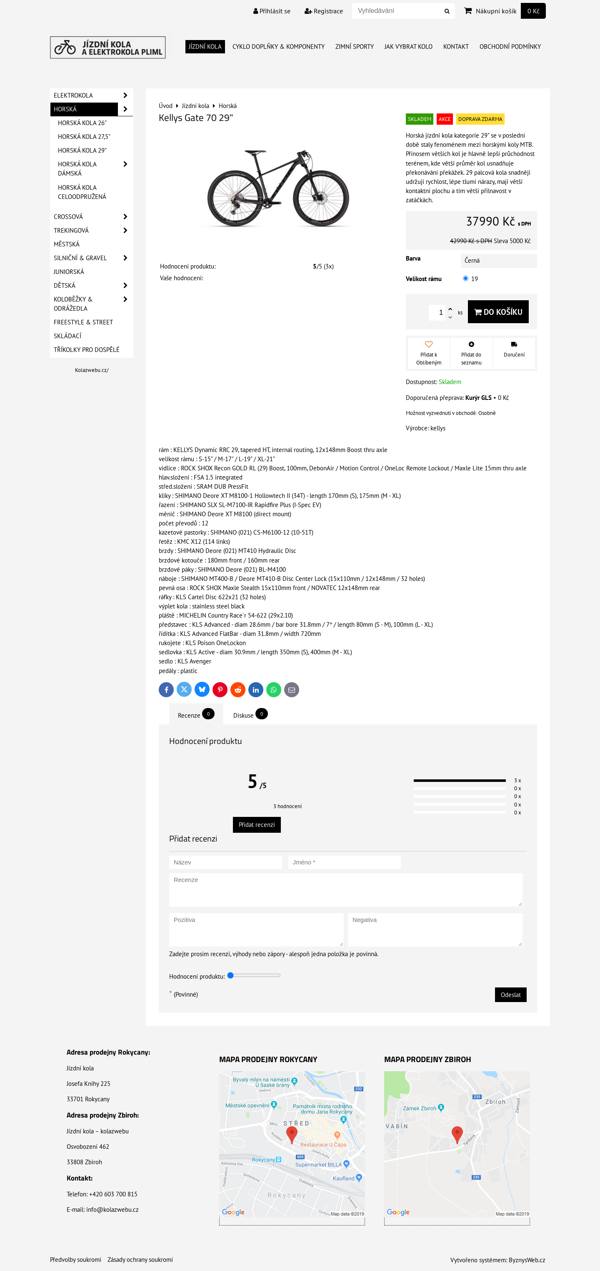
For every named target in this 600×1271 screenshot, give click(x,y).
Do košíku (498, 311)
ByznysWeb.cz (527, 1260)
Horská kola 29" (82, 150)
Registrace (324, 11)
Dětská (93, 285)
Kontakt (456, 46)
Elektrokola (93, 95)
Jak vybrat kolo (408, 46)
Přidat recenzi (257, 825)
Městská (67, 244)
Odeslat (511, 995)
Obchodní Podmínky (510, 46)
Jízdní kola (205, 46)
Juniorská (69, 272)
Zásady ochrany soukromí (140, 1259)
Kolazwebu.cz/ (92, 370)
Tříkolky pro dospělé (87, 350)
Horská (93, 109)
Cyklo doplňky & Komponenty (278, 46)
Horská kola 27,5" (84, 137)
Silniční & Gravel (93, 258)
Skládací (67, 336)
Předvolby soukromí (75, 1259)
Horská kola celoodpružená (82, 192)
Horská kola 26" (82, 123)
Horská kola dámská (95, 169)
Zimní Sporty (354, 46)
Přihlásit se (271, 11)
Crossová (93, 217)
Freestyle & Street (83, 322)
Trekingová (93, 230)
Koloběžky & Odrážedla (93, 304)
